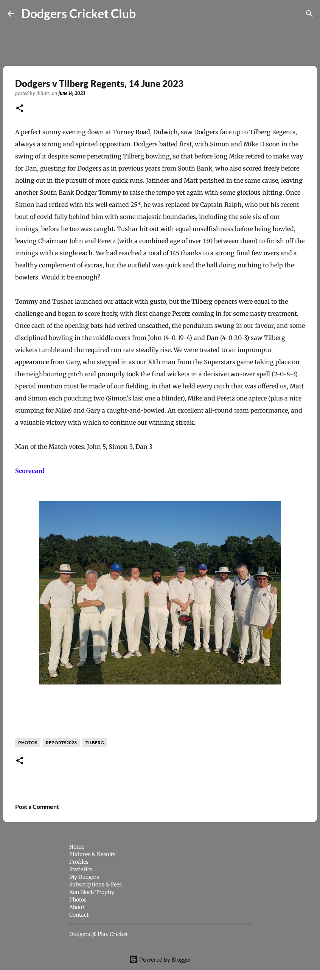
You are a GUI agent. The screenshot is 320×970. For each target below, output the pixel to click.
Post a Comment (37, 806)
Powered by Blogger (160, 959)
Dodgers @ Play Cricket (98, 934)
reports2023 (61, 742)
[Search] (146, 14)
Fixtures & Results (92, 854)
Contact (79, 914)
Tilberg (94, 742)
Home (76, 846)
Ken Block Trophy (91, 892)
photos (27, 742)
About (76, 907)
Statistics (81, 869)
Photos (78, 899)
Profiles (79, 861)
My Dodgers (84, 877)
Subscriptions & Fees (95, 884)
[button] (19, 109)
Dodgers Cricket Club (78, 13)
